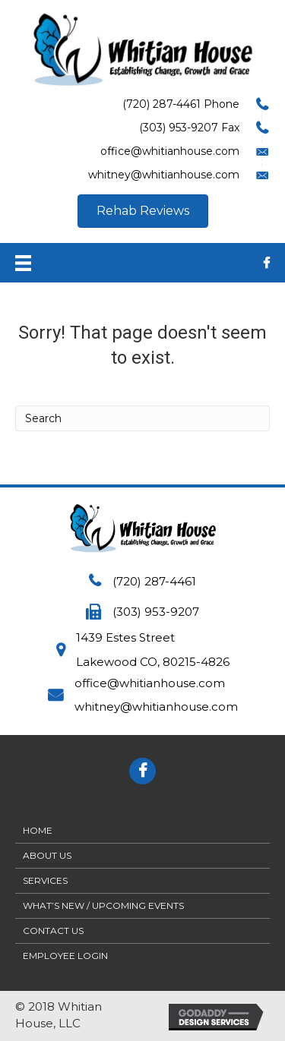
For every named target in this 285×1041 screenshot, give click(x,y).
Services (45, 880)
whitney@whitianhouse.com (156, 706)
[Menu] (23, 263)
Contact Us (53, 930)
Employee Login (65, 955)
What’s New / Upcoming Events (103, 905)
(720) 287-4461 (154, 581)
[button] (143, 211)
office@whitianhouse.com (149, 683)
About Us (47, 855)
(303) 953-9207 (155, 611)
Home (37, 830)
